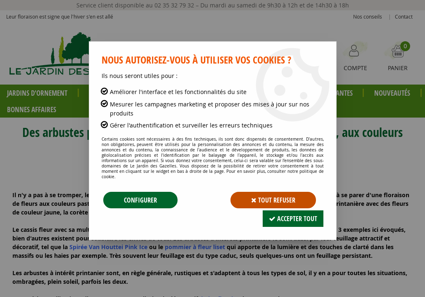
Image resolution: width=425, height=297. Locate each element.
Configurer (140, 200)
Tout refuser (273, 200)
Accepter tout (293, 218)
